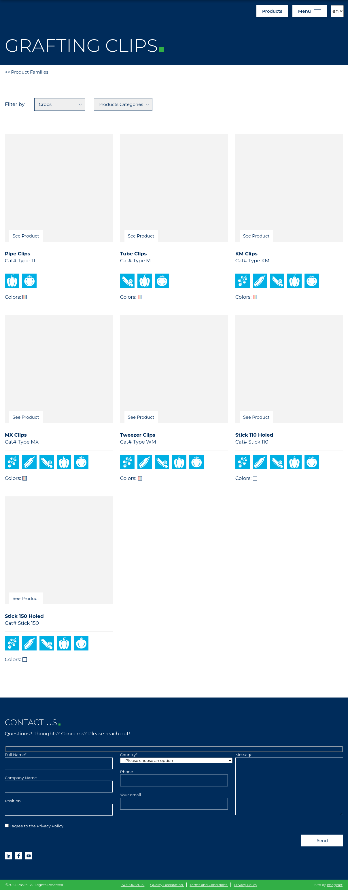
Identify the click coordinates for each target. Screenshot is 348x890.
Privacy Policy (50, 826)
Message (289, 784)
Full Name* (59, 759)
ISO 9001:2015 (133, 884)
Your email (174, 799)
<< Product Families (26, 72)
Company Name (59, 782)
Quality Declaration (167, 884)
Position (59, 805)
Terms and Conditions (209, 884)
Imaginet (335, 884)
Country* (174, 757)
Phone (174, 776)
